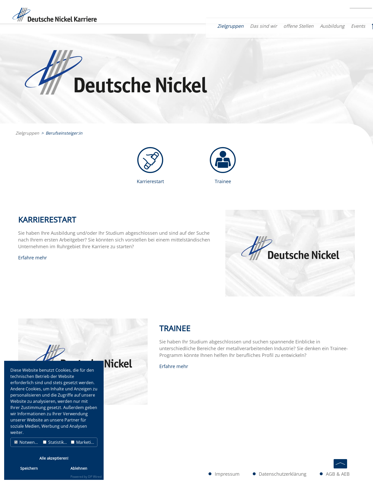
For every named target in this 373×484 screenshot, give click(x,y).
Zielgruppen (204, 26)
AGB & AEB (339, 474)
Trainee (223, 181)
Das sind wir (237, 26)
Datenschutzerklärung (287, 474)
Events (332, 26)
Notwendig (27, 442)
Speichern (29, 468)
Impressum (235, 474)
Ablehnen (78, 468)
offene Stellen (272, 26)
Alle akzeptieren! (53, 458)
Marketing (83, 442)
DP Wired (95, 476)
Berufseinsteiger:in (64, 133)
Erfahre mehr (32, 257)
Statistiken (56, 442)
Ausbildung (306, 26)
